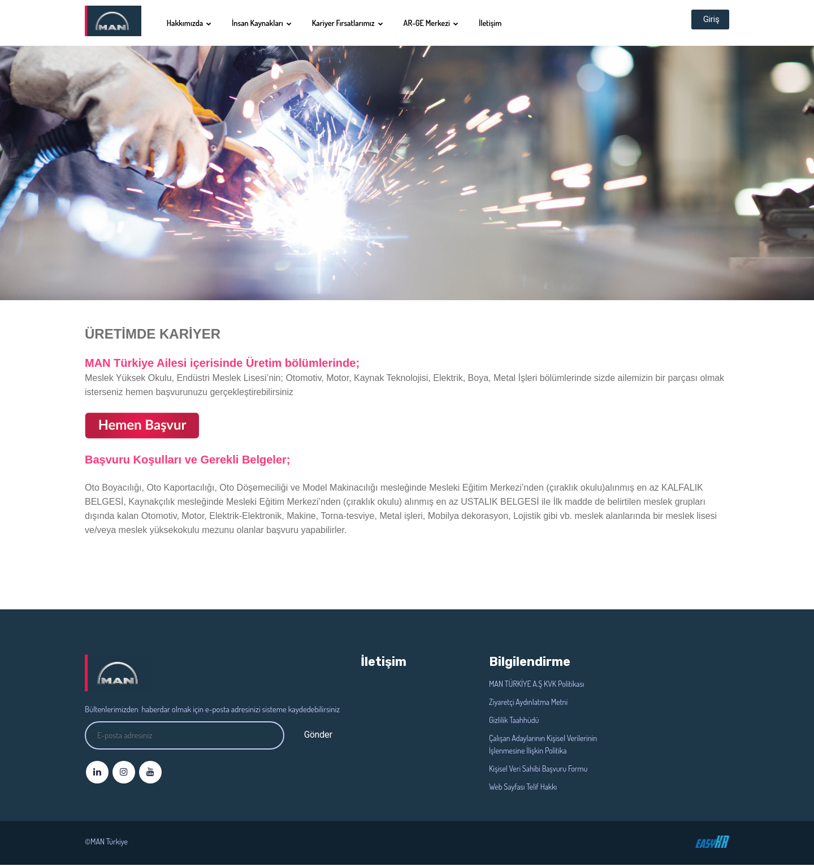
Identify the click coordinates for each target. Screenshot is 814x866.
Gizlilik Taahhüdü (514, 721)
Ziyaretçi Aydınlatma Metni (528, 703)
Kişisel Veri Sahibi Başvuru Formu (538, 769)
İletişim (497, 23)
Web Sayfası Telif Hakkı (523, 788)
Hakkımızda (196, 23)
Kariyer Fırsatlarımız (355, 23)
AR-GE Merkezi (438, 23)
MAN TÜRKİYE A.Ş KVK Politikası (536, 685)
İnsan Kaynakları (269, 23)
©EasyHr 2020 (712, 843)
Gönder (318, 735)
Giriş (708, 23)
